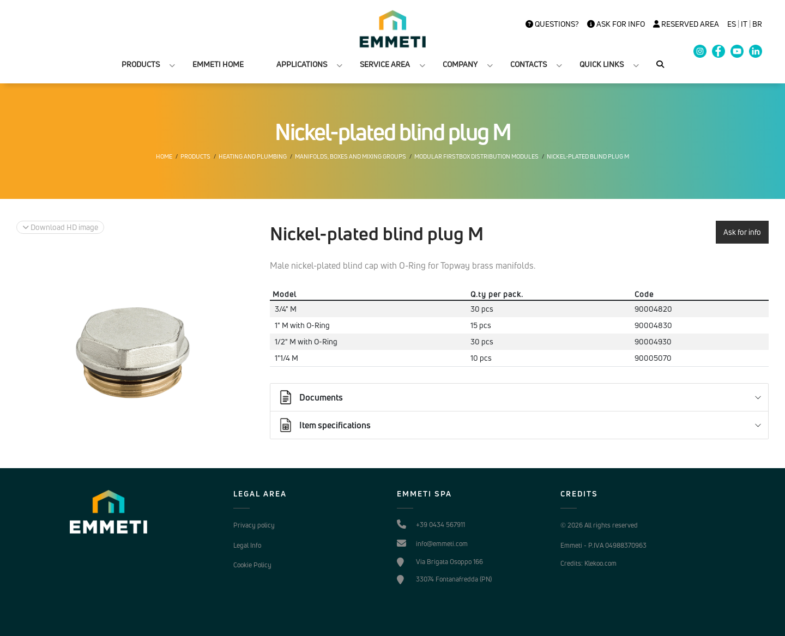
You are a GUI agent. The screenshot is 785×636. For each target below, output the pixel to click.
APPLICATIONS (301, 64)
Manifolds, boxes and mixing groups (350, 156)
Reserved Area (686, 24)
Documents (310, 397)
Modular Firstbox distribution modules (476, 156)
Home (164, 156)
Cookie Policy (252, 565)
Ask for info (616, 24)
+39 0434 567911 (440, 524)
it (744, 24)
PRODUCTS (141, 64)
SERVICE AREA (385, 64)
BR (757, 24)
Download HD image (60, 227)
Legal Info (247, 545)
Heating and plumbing (253, 156)
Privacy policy (254, 525)
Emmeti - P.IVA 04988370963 (603, 545)
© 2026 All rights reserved (599, 525)
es (731, 24)
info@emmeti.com (442, 543)
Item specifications (324, 425)
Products (195, 156)
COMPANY (460, 64)
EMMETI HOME (218, 64)
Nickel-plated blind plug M (588, 156)
